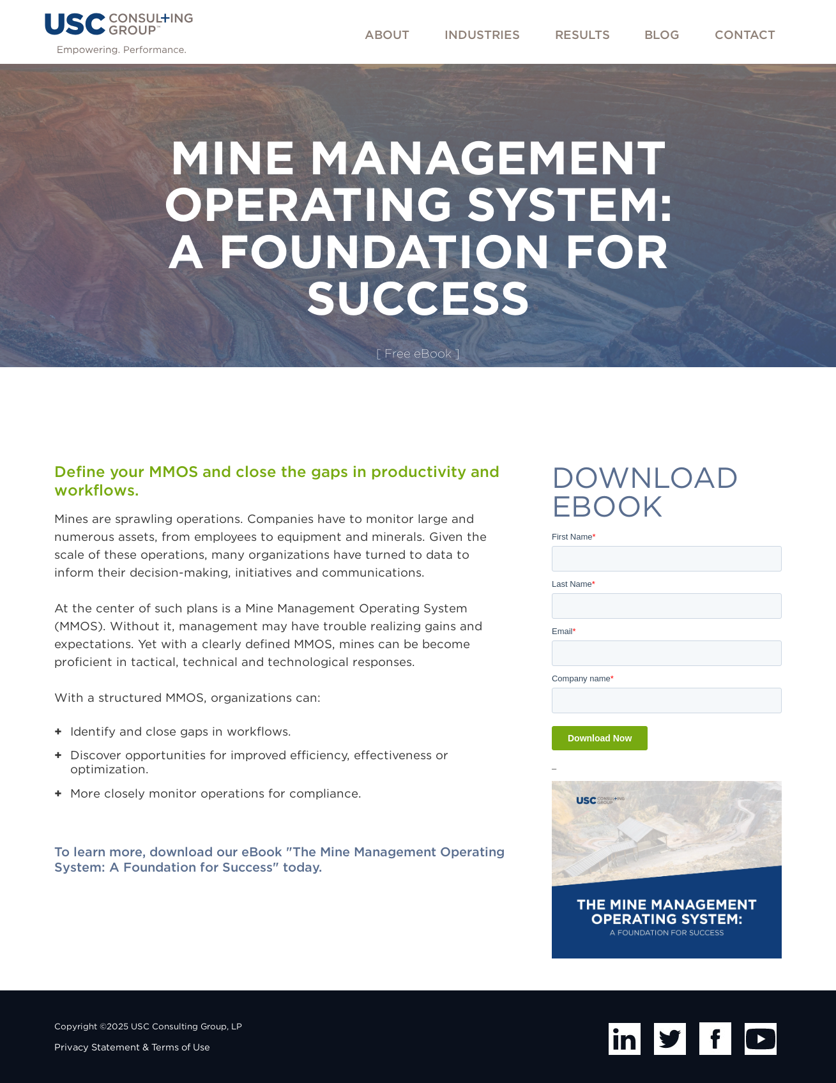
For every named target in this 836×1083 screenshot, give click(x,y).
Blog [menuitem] (662, 34)
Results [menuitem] (582, 34)
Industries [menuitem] (482, 34)
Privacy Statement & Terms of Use (132, 1047)
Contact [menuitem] (745, 34)
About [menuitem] (387, 34)
